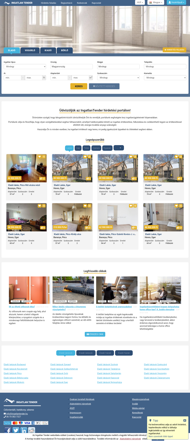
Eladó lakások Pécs (13, 371)
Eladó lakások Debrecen (61, 376)
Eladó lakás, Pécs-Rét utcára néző (24, 183)
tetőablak (113, 299)
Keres (79, 86)
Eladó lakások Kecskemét (15, 367)
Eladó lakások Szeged (60, 362)
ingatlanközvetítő (167, 299)
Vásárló (30, 50)
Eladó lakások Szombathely (156, 367)
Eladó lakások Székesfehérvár (64, 367)
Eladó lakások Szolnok (107, 362)
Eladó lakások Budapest (15, 362)
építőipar (72, 299)
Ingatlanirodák (76, 415)
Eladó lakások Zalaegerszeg (157, 376)
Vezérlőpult (176, 2)
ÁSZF (72, 406)
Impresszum (75, 410)
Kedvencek (82, 3)
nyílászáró (27, 299)
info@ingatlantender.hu (17, 411)
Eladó (11, 50)
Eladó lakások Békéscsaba (16, 376)
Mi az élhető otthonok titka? (22, 305)
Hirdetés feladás (48, 3)
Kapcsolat (96, 3)
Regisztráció (66, 3)
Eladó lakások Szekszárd (155, 362)
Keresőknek (137, 410)
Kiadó (48, 50)
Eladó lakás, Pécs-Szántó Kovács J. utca (118, 232)
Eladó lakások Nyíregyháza (109, 380)
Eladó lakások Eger (59, 380)
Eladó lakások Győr (59, 371)
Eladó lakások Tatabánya (108, 367)
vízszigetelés (60, 299)
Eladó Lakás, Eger (62, 183)
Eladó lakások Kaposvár (108, 376)
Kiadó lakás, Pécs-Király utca (67, 232)
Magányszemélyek (140, 397)
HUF (140, 2)
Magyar (155, 2)
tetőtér (102, 299)
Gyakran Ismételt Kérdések (82, 397)
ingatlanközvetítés (150, 299)
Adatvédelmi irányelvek (130, 439)
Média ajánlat (138, 406)
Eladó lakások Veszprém (155, 371)
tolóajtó (15, 299)
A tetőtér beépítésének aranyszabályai (114, 305)
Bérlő (64, 50)
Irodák (135, 402)
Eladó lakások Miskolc (14, 380)
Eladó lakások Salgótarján (109, 371)
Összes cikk (95, 332)
